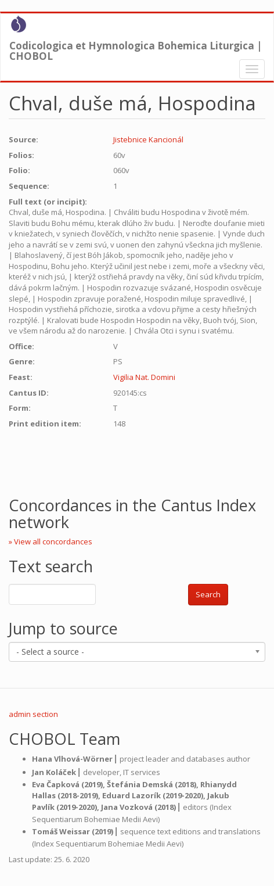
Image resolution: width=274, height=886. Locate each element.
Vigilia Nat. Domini (144, 377)
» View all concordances (50, 541)
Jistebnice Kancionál (148, 139)
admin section (33, 714)
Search (208, 594)
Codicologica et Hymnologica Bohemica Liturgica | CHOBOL (135, 48)
